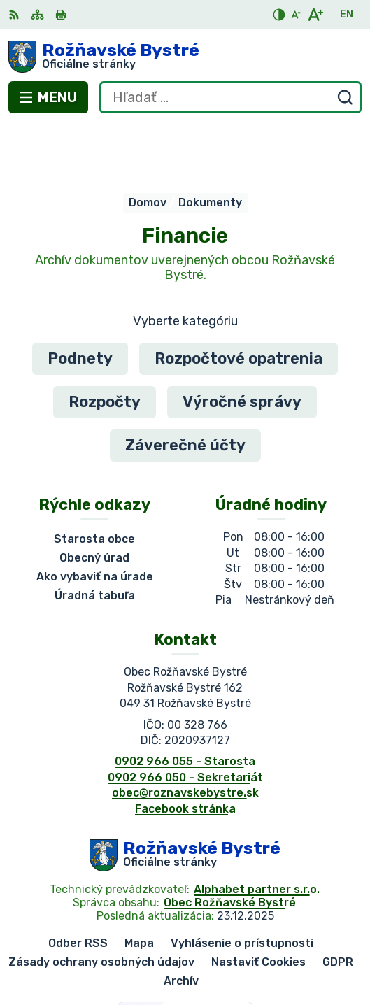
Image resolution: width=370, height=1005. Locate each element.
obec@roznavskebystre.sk (185, 735)
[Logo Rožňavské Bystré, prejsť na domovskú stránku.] (185, 57)
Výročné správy (242, 344)
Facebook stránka (185, 751)
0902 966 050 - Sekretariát (185, 720)
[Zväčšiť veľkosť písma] (315, 14)
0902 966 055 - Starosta (185, 704)
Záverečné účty (185, 387)
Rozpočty (105, 344)
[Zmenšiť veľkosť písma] (296, 14)
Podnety (80, 301)
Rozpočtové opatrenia (238, 301)
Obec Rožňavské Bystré (230, 845)
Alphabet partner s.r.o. (257, 832)
